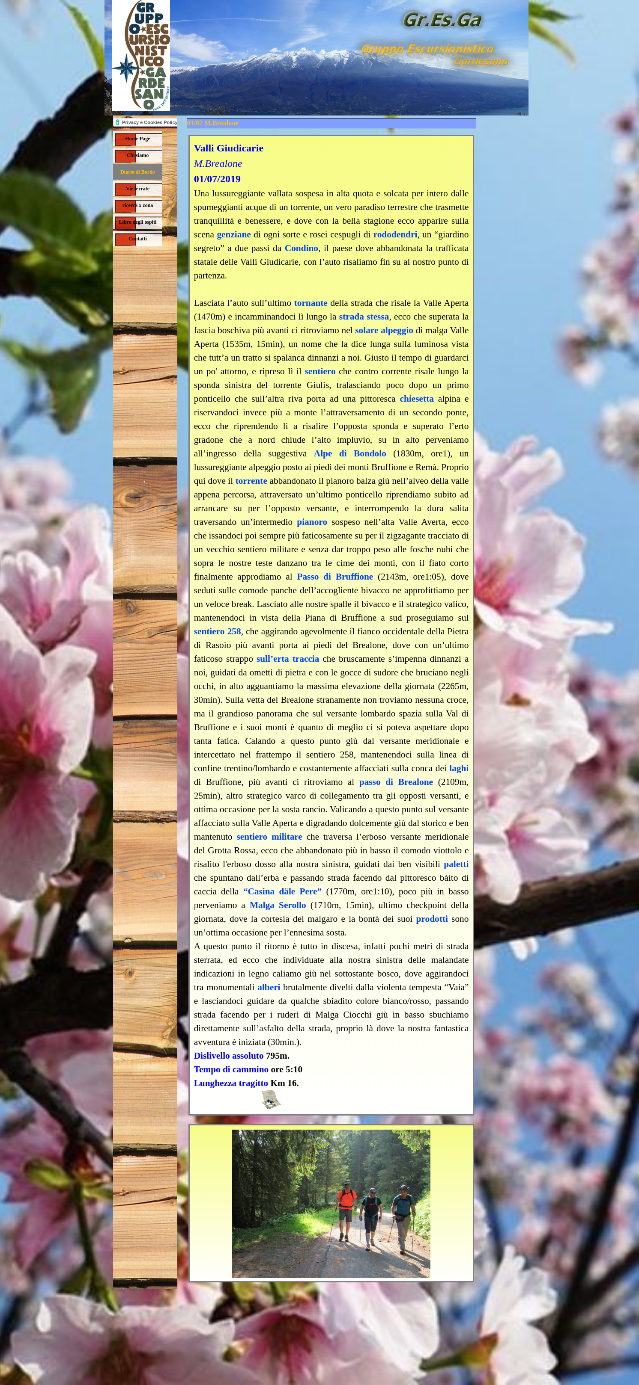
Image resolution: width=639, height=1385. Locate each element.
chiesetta (417, 399)
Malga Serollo (278, 905)
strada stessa (364, 316)
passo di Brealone (396, 782)
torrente (251, 481)
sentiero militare (269, 837)
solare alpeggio (384, 330)
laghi (459, 768)
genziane (234, 234)
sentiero (320, 371)
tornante (311, 303)
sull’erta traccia (288, 659)
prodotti (432, 919)
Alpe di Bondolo (350, 453)
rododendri (395, 234)
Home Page (137, 139)
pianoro (312, 522)
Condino (301, 248)
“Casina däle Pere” (282, 891)
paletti (456, 864)
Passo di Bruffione (335, 576)
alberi (268, 987)
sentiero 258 (217, 631)
